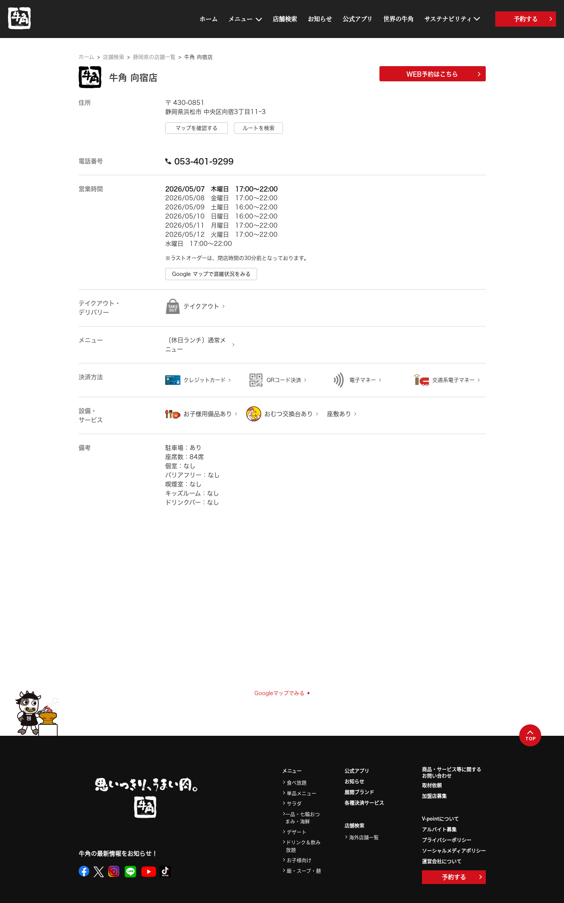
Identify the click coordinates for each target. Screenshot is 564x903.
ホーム (208, 18)
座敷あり (339, 414)
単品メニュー (301, 793)
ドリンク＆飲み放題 (303, 845)
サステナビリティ (448, 18)
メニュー (240, 18)
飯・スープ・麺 (304, 870)
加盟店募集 (434, 795)
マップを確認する (196, 128)
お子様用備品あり (207, 414)
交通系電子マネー (453, 380)
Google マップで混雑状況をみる (211, 274)
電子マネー (362, 380)
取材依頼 (432, 785)
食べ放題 (296, 782)
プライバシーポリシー (446, 839)
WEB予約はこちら (443, 74)
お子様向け (299, 859)
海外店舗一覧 (364, 837)
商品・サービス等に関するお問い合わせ (451, 772)
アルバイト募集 (439, 829)
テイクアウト (201, 306)
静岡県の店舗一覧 (154, 57)
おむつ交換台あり (288, 414)
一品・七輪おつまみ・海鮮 (302, 817)
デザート (296, 831)
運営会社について (441, 861)
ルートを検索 (259, 128)
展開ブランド (359, 791)
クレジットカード (204, 380)
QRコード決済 (284, 380)
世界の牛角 (398, 18)
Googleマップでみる (282, 693)
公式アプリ (358, 18)
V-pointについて (440, 818)
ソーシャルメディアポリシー (454, 850)
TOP (530, 735)
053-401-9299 (199, 161)
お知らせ (320, 18)
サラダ (294, 803)
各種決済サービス (364, 802)
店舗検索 (285, 18)
